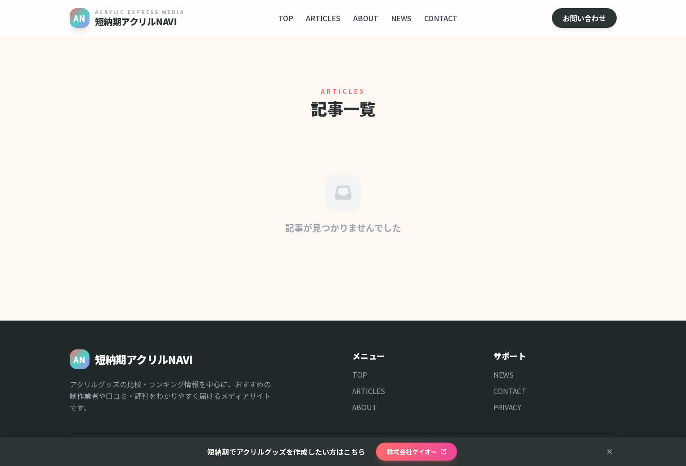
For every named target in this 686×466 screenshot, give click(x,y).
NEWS (401, 18)
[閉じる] (609, 451)
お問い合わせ (584, 18)
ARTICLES (323, 18)
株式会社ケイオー (416, 451)
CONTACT (440, 18)
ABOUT (365, 18)
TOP (285, 18)
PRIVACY (507, 407)
